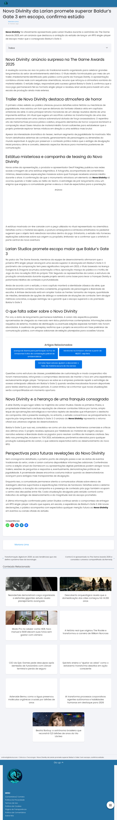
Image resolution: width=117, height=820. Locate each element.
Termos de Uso (11, 803)
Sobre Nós (9, 816)
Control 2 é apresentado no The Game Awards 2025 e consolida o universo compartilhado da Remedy (88, 558)
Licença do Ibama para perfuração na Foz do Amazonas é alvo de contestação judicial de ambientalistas (34, 353)
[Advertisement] (58, 207)
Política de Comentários (15, 812)
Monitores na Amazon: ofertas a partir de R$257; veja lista (83, 352)
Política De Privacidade (15, 800)
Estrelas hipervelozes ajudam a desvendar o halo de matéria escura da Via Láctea (58, 364)
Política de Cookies (13, 806)
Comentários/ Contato (15, 797)
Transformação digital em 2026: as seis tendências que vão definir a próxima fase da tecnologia (31, 558)
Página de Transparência (15, 809)
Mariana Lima (13, 21)
